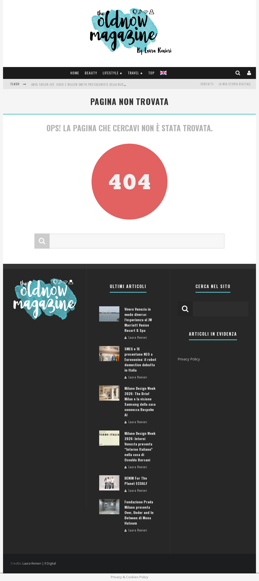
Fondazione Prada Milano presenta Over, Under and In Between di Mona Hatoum (139, 512)
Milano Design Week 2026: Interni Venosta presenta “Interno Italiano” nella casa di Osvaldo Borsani (139, 446)
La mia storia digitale (235, 84)
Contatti (207, 84)
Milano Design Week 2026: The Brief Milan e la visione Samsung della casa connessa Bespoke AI (140, 401)
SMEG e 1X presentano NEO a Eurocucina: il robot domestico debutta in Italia (140, 359)
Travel (133, 72)
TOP (151, 72)
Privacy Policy (189, 359)
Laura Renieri (137, 337)
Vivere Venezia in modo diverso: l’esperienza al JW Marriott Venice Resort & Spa (138, 319)
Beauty (91, 72)
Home (74, 72)
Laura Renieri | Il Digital (39, 563)
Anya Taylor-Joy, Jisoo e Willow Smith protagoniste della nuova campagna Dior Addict (95, 84)
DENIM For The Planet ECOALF (135, 480)
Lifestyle (111, 72)
